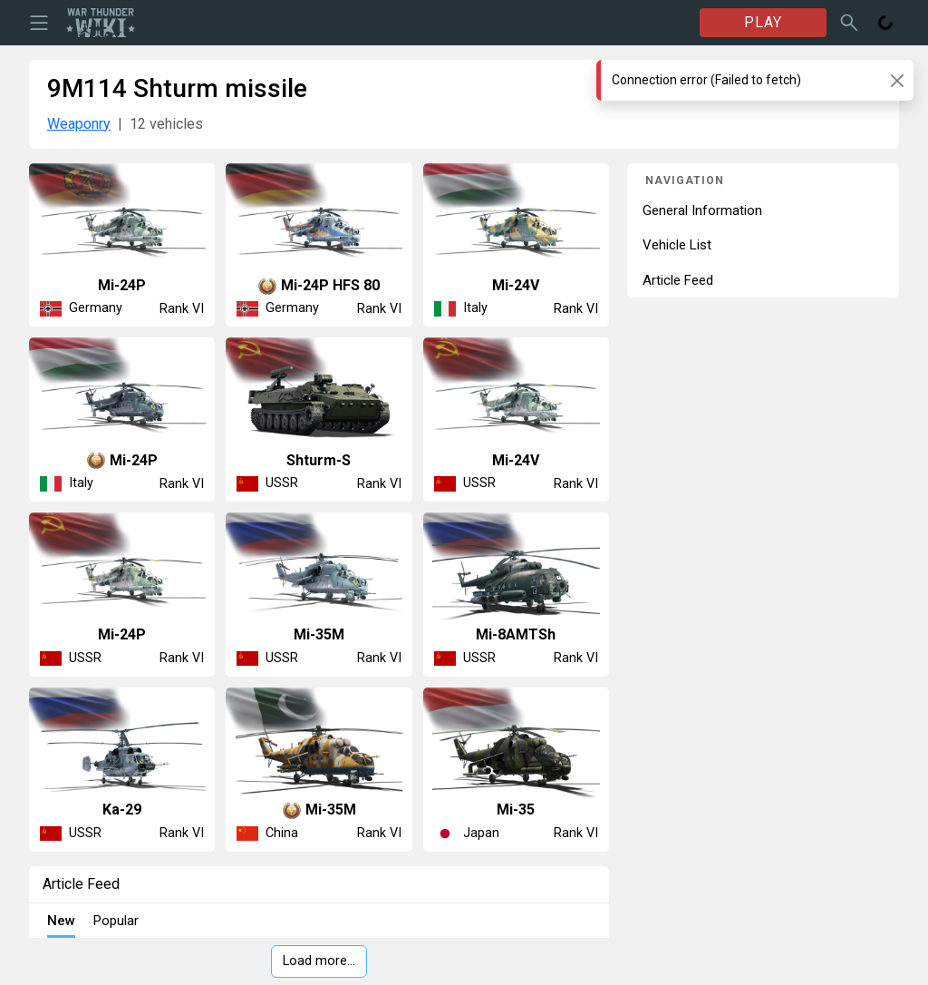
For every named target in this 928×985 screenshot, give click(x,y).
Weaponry (79, 123)
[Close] (896, 80)
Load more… (319, 961)
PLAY (763, 22)
